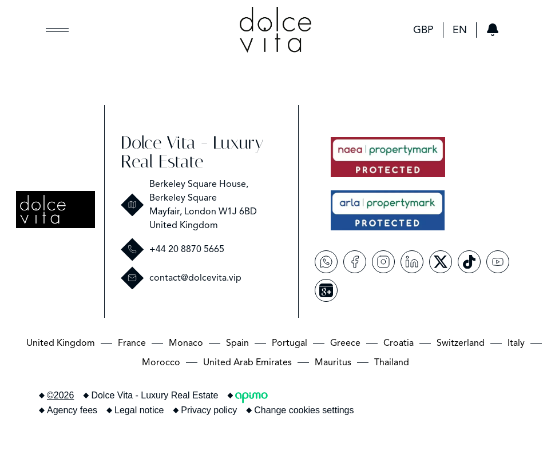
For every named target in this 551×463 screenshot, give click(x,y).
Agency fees (72, 410)
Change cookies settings (304, 410)
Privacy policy (209, 410)
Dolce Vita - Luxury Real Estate (192, 152)
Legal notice (139, 410)
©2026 (60, 395)
